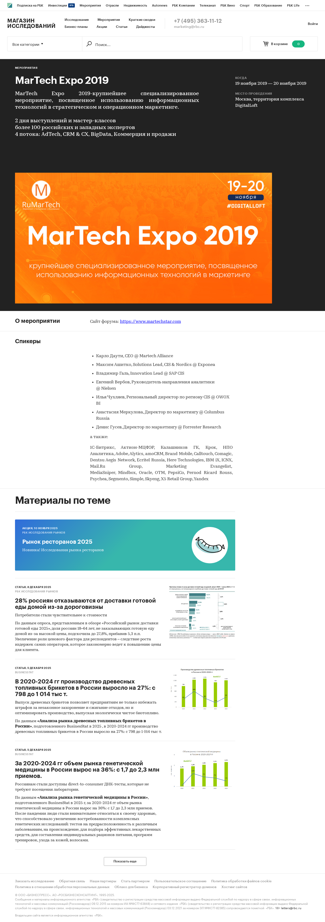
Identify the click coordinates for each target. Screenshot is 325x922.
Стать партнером (135, 881)
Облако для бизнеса (131, 887)
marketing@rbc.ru (189, 27)
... (307, 4)
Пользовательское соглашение (180, 881)
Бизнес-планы (76, 27)
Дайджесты (145, 27)
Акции (102, 27)
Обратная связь (72, 881)
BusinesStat (24, 672)
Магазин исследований (31, 23)
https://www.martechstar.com (150, 321)
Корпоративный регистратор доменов (185, 887)
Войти (313, 24)
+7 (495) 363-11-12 (198, 21)
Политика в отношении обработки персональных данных (62, 887)
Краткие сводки (142, 20)
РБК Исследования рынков (43, 532)
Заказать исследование (34, 881)
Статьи (121, 27)
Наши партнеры (103, 881)
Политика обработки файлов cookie (241, 881)
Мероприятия (109, 20)
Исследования (77, 20)
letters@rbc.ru (291, 907)
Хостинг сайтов (234, 887)
